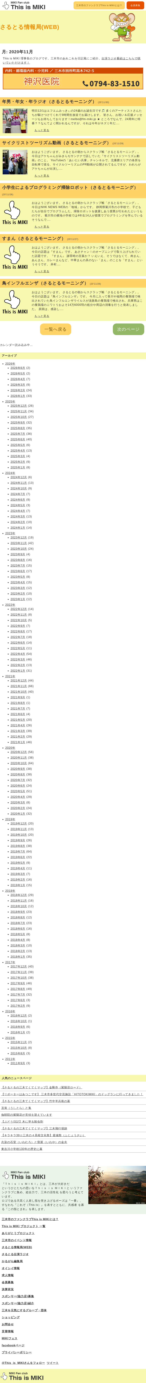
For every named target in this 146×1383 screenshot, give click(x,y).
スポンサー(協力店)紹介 (18, 1303)
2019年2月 (18, 879)
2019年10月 (19, 834)
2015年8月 (18, 1053)
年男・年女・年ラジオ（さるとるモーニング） (55, 101)
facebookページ (13, 1345)
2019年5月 (18, 862)
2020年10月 (19, 763)
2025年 (10, 401)
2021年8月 (18, 702)
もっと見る (41, 130)
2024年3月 (18, 516)
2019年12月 (19, 823)
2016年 (10, 1011)
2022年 (10, 604)
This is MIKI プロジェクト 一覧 (23, 1226)
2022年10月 (19, 620)
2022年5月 (18, 648)
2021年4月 (18, 725)
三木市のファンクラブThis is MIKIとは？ (99, 5)
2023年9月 (18, 554)
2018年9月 (18, 911)
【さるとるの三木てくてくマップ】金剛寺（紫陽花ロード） (41, 1087)
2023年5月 (18, 576)
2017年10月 (19, 977)
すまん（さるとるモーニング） (40, 238)
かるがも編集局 (12, 1261)
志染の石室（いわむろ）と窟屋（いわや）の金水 (34, 1142)
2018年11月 (19, 900)
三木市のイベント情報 (17, 1240)
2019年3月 (18, 874)
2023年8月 (18, 559)
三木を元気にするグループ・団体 (24, 1310)
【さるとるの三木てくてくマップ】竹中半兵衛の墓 (35, 1101)
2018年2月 (18, 951)
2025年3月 (18, 456)
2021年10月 (19, 691)
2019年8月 (18, 845)
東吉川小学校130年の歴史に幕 (21, 1148)
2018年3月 (18, 945)
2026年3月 (18, 384)
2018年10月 (19, 906)
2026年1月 (18, 395)
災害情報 (8, 1331)
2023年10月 (19, 548)
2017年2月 (18, 1005)
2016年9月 (18, 1026)
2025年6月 (18, 439)
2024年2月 (18, 522)
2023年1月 (18, 599)
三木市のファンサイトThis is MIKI (22, 1376)
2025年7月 (18, 433)
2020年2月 (18, 808)
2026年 (10, 363)
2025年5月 (18, 445)
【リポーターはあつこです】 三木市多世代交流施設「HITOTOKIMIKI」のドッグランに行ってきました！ (72, 1094)
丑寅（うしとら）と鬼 (16, 1107)
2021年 (10, 676)
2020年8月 (18, 774)
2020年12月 (19, 752)
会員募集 (135, 5)
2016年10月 (19, 1021)
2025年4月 (18, 450)
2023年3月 (18, 588)
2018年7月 (18, 923)
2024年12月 (19, 477)
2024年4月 (18, 510)
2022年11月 (19, 614)
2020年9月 (18, 768)
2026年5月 (18, 373)
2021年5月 (18, 719)
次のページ (128, 329)
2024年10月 (19, 488)
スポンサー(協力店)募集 (18, 1296)
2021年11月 (19, 686)
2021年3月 (18, 731)
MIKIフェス (9, 1338)
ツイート (53, 1362)
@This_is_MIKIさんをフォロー (23, 1362)
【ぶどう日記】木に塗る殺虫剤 (22, 1121)
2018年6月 (18, 928)
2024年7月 (18, 494)
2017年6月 (18, 1000)
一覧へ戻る (55, 329)
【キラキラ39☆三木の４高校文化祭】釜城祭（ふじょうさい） (43, 1135)
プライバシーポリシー (17, 1352)
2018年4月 (18, 939)
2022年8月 (18, 631)
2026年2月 (18, 390)
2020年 (10, 747)
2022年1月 (18, 670)
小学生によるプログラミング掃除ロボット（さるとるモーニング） (70, 190)
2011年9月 (18, 1063)
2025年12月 (19, 405)
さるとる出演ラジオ (15, 1254)
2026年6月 (18, 367)
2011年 (10, 1059)
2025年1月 (18, 467)
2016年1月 (18, 1032)
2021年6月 (18, 714)
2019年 (10, 819)
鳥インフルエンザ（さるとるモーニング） (51, 283)
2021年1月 (18, 742)
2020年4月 (18, 796)
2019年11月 (19, 829)
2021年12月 (19, 680)
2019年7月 (18, 851)
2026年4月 (18, 379)
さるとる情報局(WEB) (29, 27)
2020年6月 (18, 785)
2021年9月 (18, 697)
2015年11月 (19, 1042)
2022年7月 (18, 637)
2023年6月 (18, 571)
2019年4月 (18, 868)
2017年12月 (19, 966)
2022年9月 (18, 625)
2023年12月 (19, 537)
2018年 (10, 890)
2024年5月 (18, 505)
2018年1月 (18, 956)
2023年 (10, 533)
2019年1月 (18, 885)
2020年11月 (19, 757)
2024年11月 (19, 482)
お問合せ (8, 1324)
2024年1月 (18, 527)
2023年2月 (18, 593)
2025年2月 (18, 461)
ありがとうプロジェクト (18, 1233)
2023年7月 (18, 565)
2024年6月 (18, 499)
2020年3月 (18, 802)
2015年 (10, 1038)
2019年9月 (18, 840)
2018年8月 (18, 917)
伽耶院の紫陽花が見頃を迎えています (26, 1114)
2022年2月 (18, 665)
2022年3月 (18, 659)
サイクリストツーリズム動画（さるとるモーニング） (63, 142)
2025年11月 (19, 411)
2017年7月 (18, 994)
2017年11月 (19, 972)
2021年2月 (18, 736)
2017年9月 (18, 983)
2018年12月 (19, 895)
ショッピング (11, 1317)
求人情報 (8, 1275)
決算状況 (8, 1289)
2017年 (10, 962)
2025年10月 (19, 416)
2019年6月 (18, 857)
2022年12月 (19, 609)
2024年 (10, 473)
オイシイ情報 (11, 1268)
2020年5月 (18, 791)
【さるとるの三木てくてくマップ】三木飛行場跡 (34, 1128)
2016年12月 (19, 1015)
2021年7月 (18, 708)
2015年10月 (19, 1047)
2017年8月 (18, 988)
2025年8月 (18, 428)
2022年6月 (18, 642)
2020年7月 (18, 780)
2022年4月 (18, 653)
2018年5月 (18, 934)
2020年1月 (18, 813)
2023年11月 (19, 543)
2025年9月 (18, 422)
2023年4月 (18, 582)
